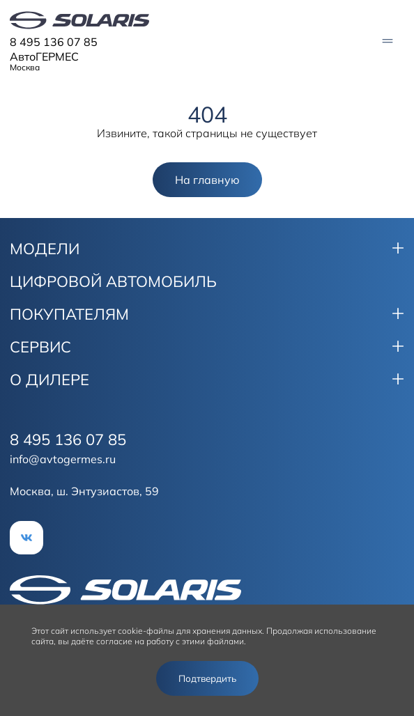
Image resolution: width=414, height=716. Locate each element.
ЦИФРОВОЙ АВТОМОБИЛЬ (113, 281)
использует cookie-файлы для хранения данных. (167, 630)
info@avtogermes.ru (63, 459)
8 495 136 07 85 (54, 42)
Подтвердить (207, 678)
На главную (207, 180)
